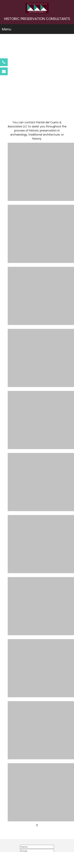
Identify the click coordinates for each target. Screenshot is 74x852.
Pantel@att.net (37, 828)
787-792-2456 (37, 816)
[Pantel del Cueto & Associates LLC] (37, 8)
